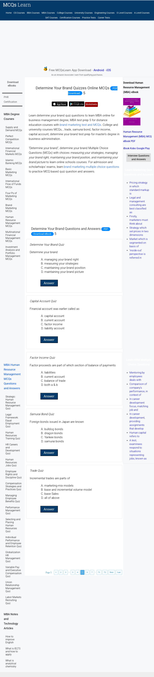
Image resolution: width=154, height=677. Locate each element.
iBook (126, 148)
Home (9, 13)
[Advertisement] (77, 43)
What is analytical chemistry (10, 663)
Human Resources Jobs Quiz (11, 462)
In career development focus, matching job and (138, 404)
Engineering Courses (104, 13)
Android (98, 70)
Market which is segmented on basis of (138, 243)
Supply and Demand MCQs (13, 129)
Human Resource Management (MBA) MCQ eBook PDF (137, 136)
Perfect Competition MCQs (12, 139)
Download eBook (42, 234)
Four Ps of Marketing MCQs (11, 196)
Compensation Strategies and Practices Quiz (13, 486)
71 (99, 572)
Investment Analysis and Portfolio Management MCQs (12, 252)
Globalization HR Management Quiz (12, 557)
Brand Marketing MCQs (11, 208)
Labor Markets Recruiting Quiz (13, 600)
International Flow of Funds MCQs (13, 184)
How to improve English (9, 639)
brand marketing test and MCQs (80, 125)
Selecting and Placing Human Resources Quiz (12, 525)
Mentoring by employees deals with (137, 376)
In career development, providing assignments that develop (137, 421)
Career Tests (104, 17)
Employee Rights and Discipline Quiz (13, 474)
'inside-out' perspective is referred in (137, 254)
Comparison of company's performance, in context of (138, 390)
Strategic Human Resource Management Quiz (12, 402)
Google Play (143, 148)
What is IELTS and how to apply (12, 651)
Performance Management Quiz (12, 510)
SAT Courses (51, 17)
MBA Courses (48, 13)
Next (111, 572)
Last (119, 572)
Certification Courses (70, 17)
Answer (49, 283)
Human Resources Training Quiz (12, 435)
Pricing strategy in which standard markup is (139, 188)
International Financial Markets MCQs (13, 151)
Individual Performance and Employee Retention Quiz (13, 542)
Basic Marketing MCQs (11, 172)
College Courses (64, 13)
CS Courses (19, 13)
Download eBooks (12, 84)
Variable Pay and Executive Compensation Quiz (13, 572)
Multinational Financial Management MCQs (12, 237)
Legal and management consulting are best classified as (137, 205)
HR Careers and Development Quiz (12, 449)
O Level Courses (124, 13)
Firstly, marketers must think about (138, 220)
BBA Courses (33, 13)
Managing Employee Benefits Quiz (12, 498)
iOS (108, 70)
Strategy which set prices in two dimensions (139, 231)
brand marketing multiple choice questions (91, 167)
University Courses (84, 13)
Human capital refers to (137, 434)
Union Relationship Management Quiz (12, 587)
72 (105, 572)
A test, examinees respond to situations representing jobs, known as (138, 449)
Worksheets (91, 104)
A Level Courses (141, 13)
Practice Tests (89, 17)
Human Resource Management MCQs (12, 222)
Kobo (133, 148)
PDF (106, 229)
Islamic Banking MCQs (13, 162)
